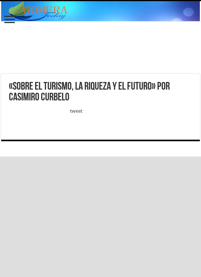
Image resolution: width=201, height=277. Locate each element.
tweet (76, 111)
